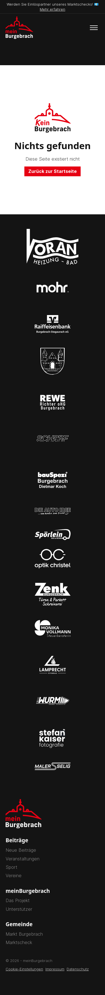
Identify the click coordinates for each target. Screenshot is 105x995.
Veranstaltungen (22, 859)
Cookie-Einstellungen (24, 969)
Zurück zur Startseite (52, 171)
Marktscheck (19, 942)
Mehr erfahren (52, 9)
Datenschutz (78, 969)
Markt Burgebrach (24, 934)
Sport (11, 867)
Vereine (14, 875)
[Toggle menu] (93, 27)
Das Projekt (18, 900)
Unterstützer (19, 909)
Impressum (54, 969)
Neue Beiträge (21, 850)
